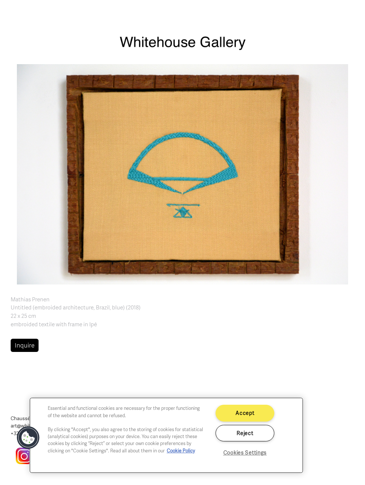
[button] (182, 173)
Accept (244, 412)
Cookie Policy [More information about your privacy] (181, 450)
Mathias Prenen (30, 299)
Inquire (25, 345)
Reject (244, 433)
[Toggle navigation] (351, 14)
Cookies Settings (245, 452)
